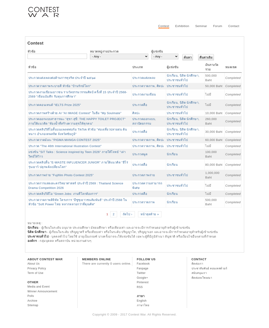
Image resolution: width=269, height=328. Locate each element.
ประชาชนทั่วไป (177, 80)
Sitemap (33, 305)
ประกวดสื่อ (139, 105)
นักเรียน (172, 75)
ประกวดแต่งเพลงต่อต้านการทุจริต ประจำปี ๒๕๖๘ (62, 78)
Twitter (141, 273)
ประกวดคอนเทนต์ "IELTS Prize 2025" (54, 105)
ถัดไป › (127, 214)
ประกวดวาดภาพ (143, 86)
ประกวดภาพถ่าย (143, 175)
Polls (31, 296)
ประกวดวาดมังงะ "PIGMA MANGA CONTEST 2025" (64, 140)
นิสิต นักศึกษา (189, 75)
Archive (33, 300)
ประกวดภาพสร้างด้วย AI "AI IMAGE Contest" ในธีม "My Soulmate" (75, 113)
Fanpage (143, 268)
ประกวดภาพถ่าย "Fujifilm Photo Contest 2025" (61, 175)
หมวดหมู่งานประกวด (104, 51)
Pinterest (143, 282)
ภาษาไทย (143, 305)
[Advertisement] (159, 10)
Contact (233, 26)
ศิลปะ (160, 86)
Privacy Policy (37, 268)
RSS (140, 287)
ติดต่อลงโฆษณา (202, 277)
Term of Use (36, 273)
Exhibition (182, 26)
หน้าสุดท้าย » (150, 214)
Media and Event (39, 286)
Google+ (142, 277)
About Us (34, 263)
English (142, 300)
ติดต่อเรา (197, 263)
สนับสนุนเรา (199, 273)
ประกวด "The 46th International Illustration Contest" (65, 146)
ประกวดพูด (139, 154)
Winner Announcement (42, 291)
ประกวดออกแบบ (143, 119)
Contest (163, 26)
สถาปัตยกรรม (141, 123)
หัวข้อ (32, 51)
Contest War (43, 9)
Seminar (201, 26)
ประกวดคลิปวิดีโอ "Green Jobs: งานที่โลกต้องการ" (63, 193)
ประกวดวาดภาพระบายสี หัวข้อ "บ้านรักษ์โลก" (59, 86)
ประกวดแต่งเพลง (143, 78)
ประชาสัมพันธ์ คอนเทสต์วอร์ (209, 268)
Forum (217, 26)
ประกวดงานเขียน (144, 94)
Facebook (143, 263)
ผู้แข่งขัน (157, 51)
